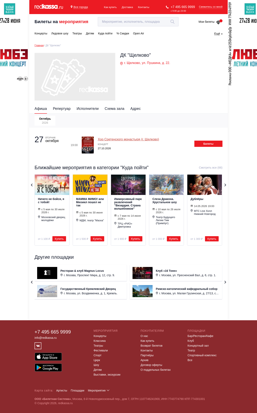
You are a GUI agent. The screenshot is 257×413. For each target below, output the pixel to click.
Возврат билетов (151, 345)
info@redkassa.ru (46, 337)
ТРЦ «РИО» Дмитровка (123, 225)
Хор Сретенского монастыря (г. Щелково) (128, 139)
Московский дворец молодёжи (51, 218)
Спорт (97, 355)
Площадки (77, 390)
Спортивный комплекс (202, 355)
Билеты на (61, 21)
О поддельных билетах (156, 369)
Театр (191, 350)
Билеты (208, 143)
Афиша (41, 109)
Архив (144, 360)
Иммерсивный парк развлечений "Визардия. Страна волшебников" (128, 203)
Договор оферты (151, 365)
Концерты (100, 336)
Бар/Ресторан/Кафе (200, 336)
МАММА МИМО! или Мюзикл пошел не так (90, 202)
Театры (98, 345)
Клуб (191, 340)
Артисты (61, 390)
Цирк (97, 360)
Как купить (110, 7)
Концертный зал (198, 345)
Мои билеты (209, 21)
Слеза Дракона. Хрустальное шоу (164, 200)
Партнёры (147, 355)
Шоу (96, 365)
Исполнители (87, 109)
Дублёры (197, 199)
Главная (39, 45)
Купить (59, 238)
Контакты (143, 7)
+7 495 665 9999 (183, 7)
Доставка (127, 7)
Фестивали (101, 350)
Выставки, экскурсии (107, 374)
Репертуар (62, 109)
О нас (144, 336)
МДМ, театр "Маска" (90, 220)
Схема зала (114, 109)
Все (190, 360)
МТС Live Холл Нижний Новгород (203, 212)
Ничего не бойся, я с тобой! (51, 200)
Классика (100, 340)
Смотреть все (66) (210, 167)
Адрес (135, 109)
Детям (98, 369)
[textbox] (138, 21)
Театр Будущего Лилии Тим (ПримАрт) (163, 220)
